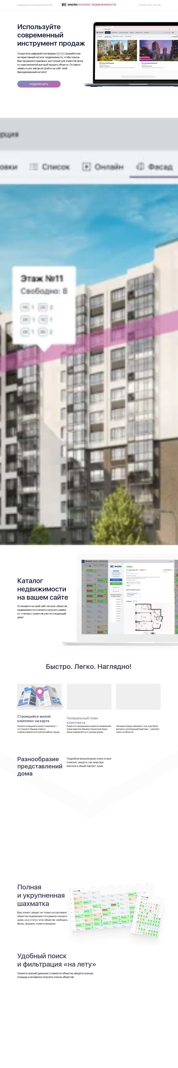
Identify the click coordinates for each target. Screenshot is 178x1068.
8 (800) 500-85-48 (149, 4)
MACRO (60, 53)
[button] (39, 84)
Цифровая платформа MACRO (35, 4)
